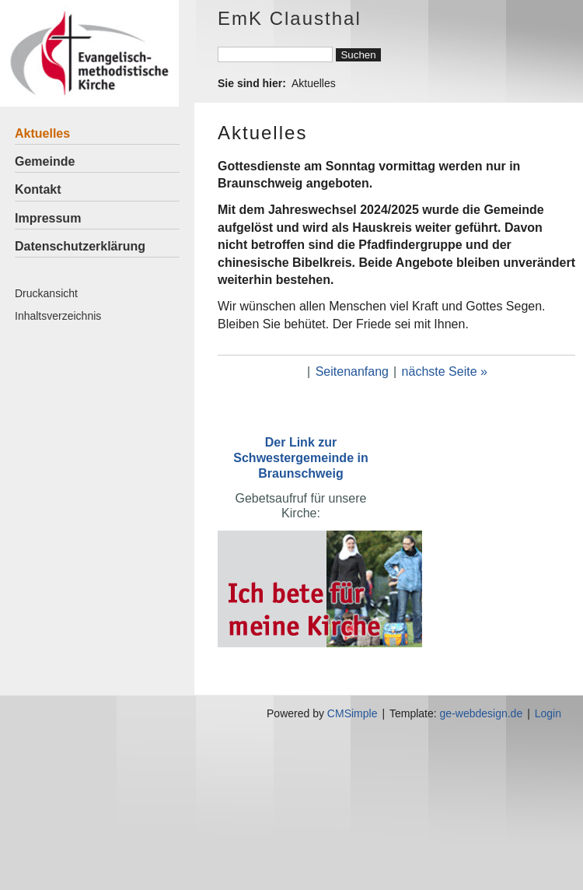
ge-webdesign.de (481, 713)
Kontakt (38, 189)
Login (548, 713)
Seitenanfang (352, 371)
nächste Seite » (444, 371)
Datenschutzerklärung (80, 246)
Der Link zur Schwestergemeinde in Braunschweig (300, 458)
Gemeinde (45, 161)
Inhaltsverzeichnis (58, 316)
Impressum (48, 218)
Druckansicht (46, 293)
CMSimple (352, 713)
